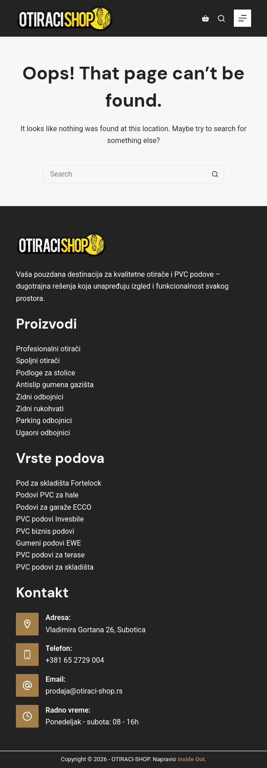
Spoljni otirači (37, 360)
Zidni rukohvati (40, 408)
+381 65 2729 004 (74, 660)
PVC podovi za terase (50, 555)
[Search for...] (124, 174)
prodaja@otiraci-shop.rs (84, 691)
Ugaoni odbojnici (43, 432)
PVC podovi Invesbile (50, 519)
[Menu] (242, 18)
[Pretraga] (221, 18)
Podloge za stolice (45, 373)
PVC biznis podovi (45, 531)
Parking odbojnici (44, 420)
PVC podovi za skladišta (55, 567)
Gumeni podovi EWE (48, 543)
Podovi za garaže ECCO (53, 507)
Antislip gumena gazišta (55, 384)
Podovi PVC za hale (47, 495)
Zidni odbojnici (39, 397)
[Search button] (215, 174)
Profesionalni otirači (48, 349)
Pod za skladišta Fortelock (58, 483)
